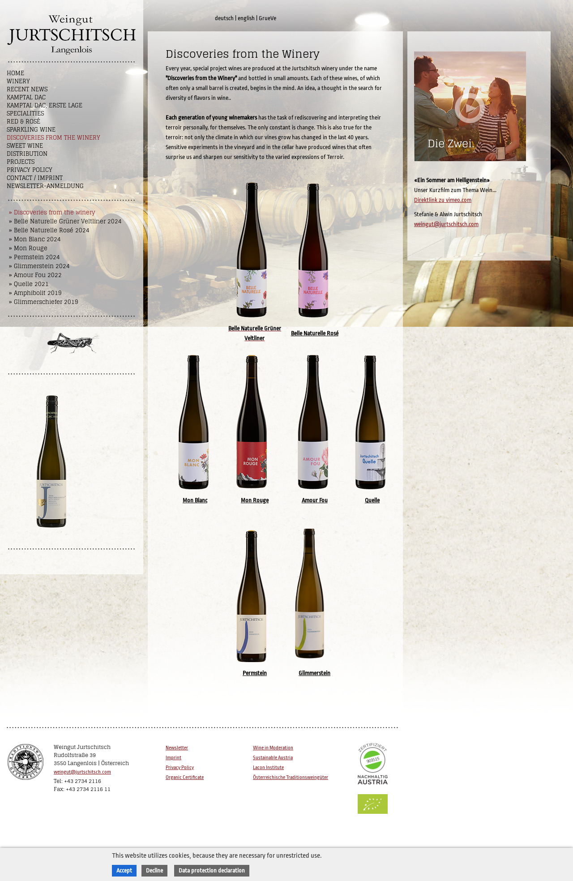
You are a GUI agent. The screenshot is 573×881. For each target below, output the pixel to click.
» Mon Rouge (28, 248)
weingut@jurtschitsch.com (446, 224)
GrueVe (267, 18)
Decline (154, 870)
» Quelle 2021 (29, 284)
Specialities (25, 113)
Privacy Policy (29, 170)
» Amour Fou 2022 (35, 275)
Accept (124, 870)
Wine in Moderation (273, 748)
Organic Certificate (185, 777)
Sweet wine (25, 146)
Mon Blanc (195, 500)
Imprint (173, 758)
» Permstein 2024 (34, 257)
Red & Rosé (23, 121)
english (246, 18)
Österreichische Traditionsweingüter (290, 777)
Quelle (372, 500)
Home (15, 73)
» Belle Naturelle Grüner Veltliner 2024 (65, 221)
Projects (20, 162)
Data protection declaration (212, 870)
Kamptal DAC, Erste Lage (44, 105)
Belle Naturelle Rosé (314, 333)
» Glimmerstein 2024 (39, 266)
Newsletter (177, 748)
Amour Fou (315, 500)
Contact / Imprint (35, 178)
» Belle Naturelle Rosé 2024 (49, 230)
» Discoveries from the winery (52, 212)
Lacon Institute (268, 767)
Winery (18, 81)
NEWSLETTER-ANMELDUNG (45, 186)
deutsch (224, 18)
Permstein (255, 673)
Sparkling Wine (31, 129)
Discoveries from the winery (53, 138)
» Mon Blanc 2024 (35, 239)
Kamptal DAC (26, 97)
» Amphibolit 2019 (35, 293)
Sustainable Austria (273, 758)
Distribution (27, 154)
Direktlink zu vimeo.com (442, 200)
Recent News (27, 89)
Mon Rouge (255, 500)
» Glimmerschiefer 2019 (43, 302)
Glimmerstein (314, 673)
